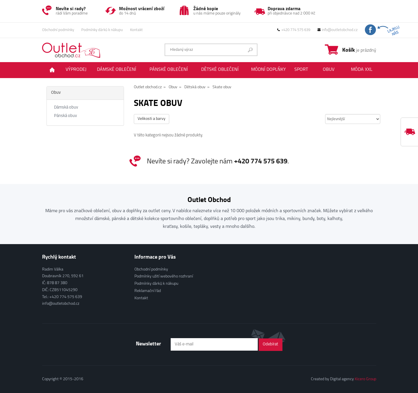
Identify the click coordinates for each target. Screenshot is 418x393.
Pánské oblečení (168, 69)
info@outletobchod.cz (338, 30)
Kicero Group (365, 379)
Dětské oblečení (220, 69)
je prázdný (359, 49)
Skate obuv (221, 87)
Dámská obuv (66, 107)
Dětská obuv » (197, 87)
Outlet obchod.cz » (150, 87)
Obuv (328, 69)
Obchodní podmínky (58, 30)
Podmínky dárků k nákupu (102, 30)
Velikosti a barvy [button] (151, 119)
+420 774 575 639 (293, 30)
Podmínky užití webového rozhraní (163, 276)
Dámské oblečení (116, 69)
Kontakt (136, 30)
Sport (301, 69)
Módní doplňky (268, 69)
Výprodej (76, 69)
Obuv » (175, 87)
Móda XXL (361, 69)
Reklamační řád (147, 291)
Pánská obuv (65, 116)
